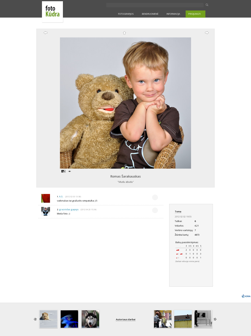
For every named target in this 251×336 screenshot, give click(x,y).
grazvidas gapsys (68, 209)
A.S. (61, 196)
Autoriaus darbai (125, 319)
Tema (178, 211)
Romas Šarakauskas (125, 176)
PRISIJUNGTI (194, 13)
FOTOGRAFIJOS (126, 13)
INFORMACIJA (173, 13)
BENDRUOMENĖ (150, 13)
